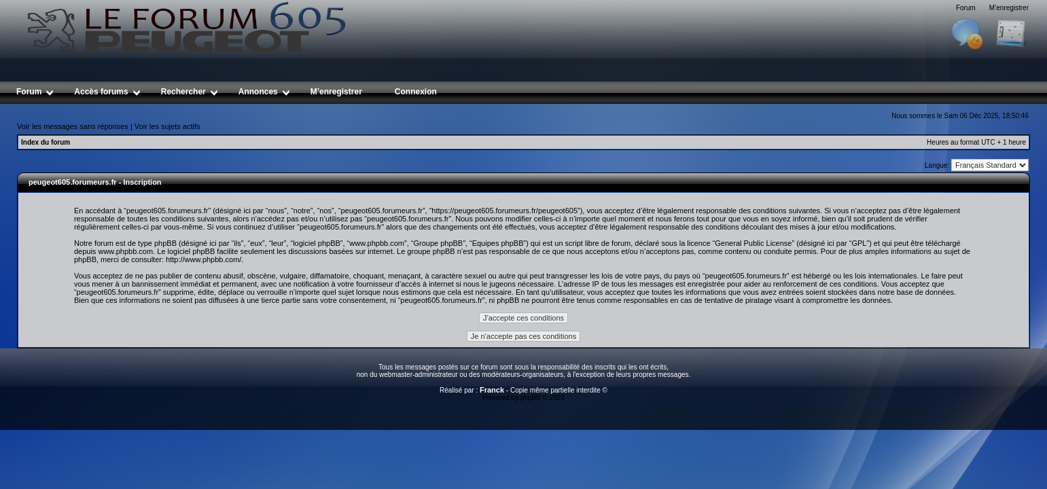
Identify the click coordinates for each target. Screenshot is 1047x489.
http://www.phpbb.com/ (203, 259)
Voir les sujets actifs (167, 126)
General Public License (753, 243)
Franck (492, 390)
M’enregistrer (1009, 8)
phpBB (530, 397)
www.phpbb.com (125, 251)
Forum (966, 8)
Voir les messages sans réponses (72, 126)
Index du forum (45, 142)
